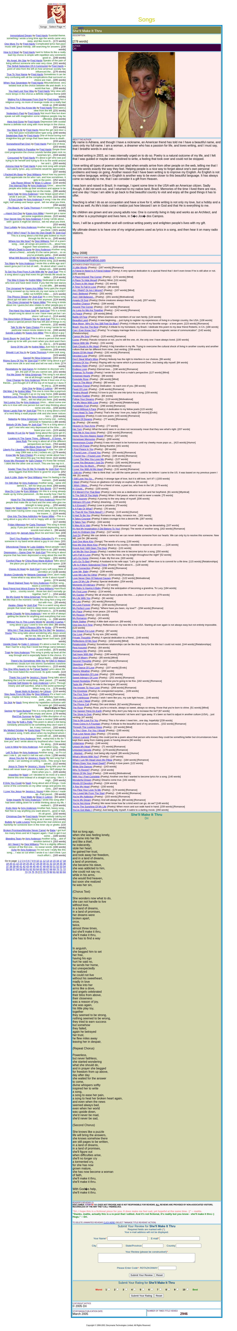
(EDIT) (81, 28)
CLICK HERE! (109, 1223)
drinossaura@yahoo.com (89, 260)
